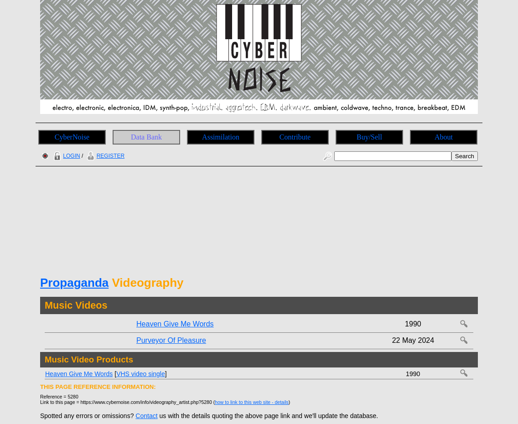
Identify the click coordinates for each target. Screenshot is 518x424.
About (444, 137)
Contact (146, 415)
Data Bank (146, 137)
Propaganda (74, 283)
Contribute (295, 137)
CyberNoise (72, 137)
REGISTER (104, 156)
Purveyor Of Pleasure (171, 340)
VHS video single (140, 373)
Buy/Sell (369, 137)
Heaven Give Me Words (175, 324)
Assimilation (220, 137)
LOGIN (66, 156)
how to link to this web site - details (252, 402)
